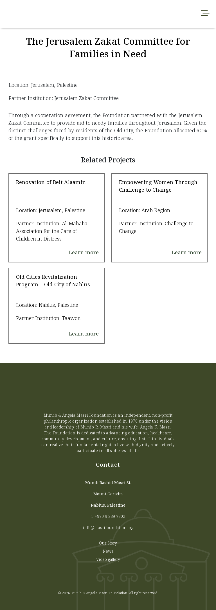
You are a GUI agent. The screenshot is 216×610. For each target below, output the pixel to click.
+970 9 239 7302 (109, 516)
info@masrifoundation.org (108, 527)
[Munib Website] (65, 14)
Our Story (108, 543)
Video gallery (108, 559)
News (108, 551)
